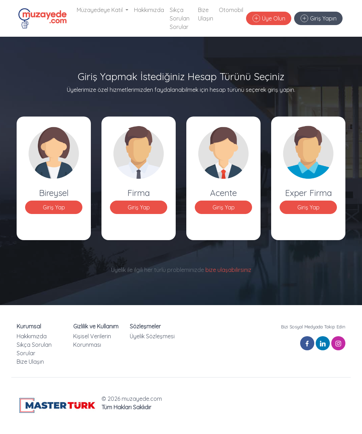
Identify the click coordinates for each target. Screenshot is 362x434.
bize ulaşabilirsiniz (228, 269)
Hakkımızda (149, 9)
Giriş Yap (54, 207)
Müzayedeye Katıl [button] (100, 9)
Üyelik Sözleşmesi (152, 336)
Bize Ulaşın (205, 14)
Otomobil (231, 9)
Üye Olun (268, 18)
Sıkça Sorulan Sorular (179, 18)
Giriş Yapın (318, 18)
